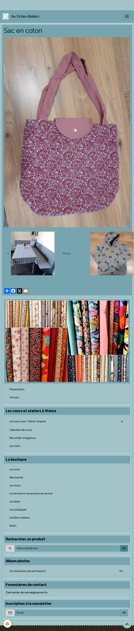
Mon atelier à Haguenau (23, 438)
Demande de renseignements (27, 592)
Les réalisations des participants (67, 571)
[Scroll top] (127, 624)
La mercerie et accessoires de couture (31, 493)
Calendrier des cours (21, 430)
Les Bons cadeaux (20, 517)
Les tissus (15, 485)
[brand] (22, 16)
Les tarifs (15, 446)
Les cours (15, 469)
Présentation (17, 389)
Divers (13, 525)
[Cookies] (7, 624)
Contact (14, 397)
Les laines (15, 501)
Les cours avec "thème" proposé (28, 421)
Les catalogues (18, 509)
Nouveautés (16, 477)
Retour (67, 253)
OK (124, 548)
